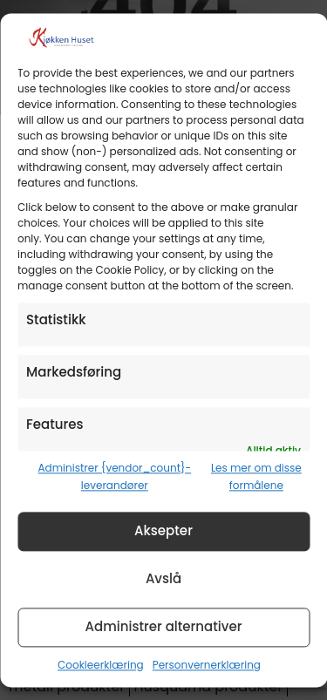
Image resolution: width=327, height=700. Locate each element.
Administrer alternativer (163, 627)
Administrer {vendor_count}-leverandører (115, 476)
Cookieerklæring (101, 664)
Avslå (163, 579)
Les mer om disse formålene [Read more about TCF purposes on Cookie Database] (256, 476)
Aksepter (163, 531)
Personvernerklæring (207, 664)
